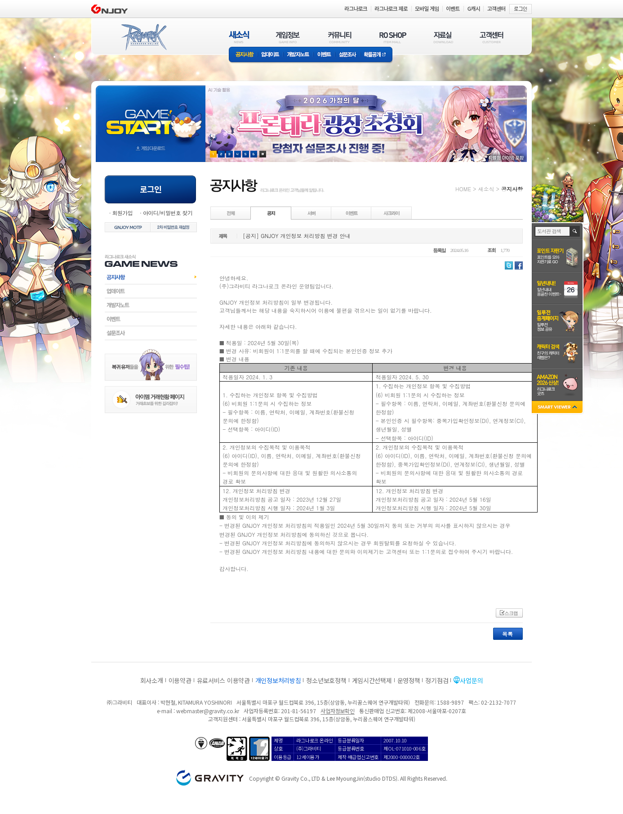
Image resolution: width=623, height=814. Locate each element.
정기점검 (436, 680)
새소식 (486, 189)
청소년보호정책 (326, 680)
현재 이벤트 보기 (262, 154)
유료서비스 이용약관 (223, 680)
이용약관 (180, 680)
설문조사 (347, 55)
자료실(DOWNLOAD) (442, 37)
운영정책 (408, 680)
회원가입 (122, 212)
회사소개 (151, 680)
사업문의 (471, 680)
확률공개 (376, 55)
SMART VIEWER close (558, 408)
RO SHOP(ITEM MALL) (392, 37)
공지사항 (243, 55)
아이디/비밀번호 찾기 (167, 212)
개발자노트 (298, 55)
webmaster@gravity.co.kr (207, 711)
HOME (463, 189)
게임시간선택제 (372, 680)
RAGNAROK (143, 37)
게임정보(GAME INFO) (288, 37)
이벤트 (324, 55)
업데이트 (270, 55)
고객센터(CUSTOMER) (491, 37)
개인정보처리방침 (278, 680)
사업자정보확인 (337, 711)
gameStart (150, 115)
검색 (575, 231)
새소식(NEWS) (239, 37)
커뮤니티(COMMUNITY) (339, 37)
